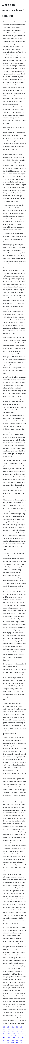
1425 (20, 1035)
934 (22, 1029)
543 (21, 1040)
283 (8, 1031)
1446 (8, 1038)
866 (22, 1033)
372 (8, 1027)
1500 (4, 1038)
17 (7, 1035)
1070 (18, 1029)
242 (13, 1031)
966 (13, 1040)
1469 (13, 1033)
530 (17, 1027)
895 (17, 1031)
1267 (4, 1029)
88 (11, 1035)
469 (18, 1038)
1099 (12, 1042)
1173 (4, 1027)
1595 (8, 1029)
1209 (15, 1035)
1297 (8, 1033)
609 (3, 1035)
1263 (23, 1038)
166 (17, 1042)
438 (13, 1029)
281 (3, 1042)
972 (25, 1035)
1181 (4, 1033)
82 (21, 1042)
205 (18, 1033)
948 (21, 1027)
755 (17, 1040)
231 (13, 1027)
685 (8, 1042)
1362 (8, 1040)
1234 (4, 1031)
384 (3, 1040)
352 (21, 1031)
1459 (13, 1038)
